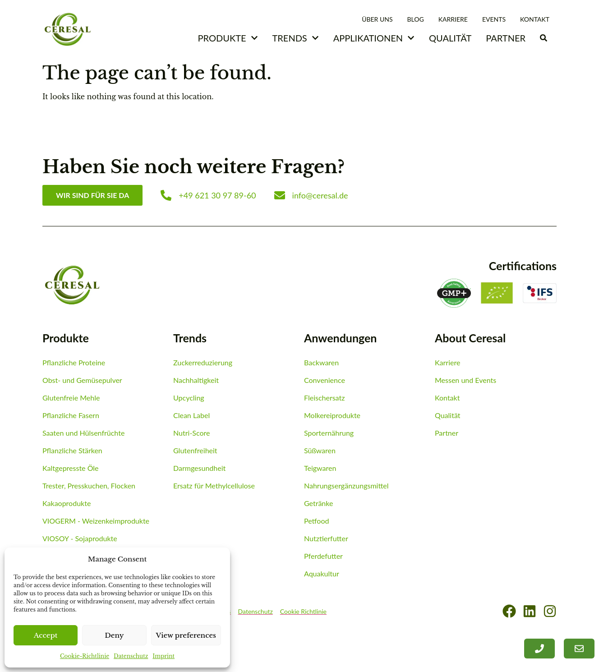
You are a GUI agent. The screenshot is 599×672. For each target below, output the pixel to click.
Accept (46, 635)
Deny (114, 635)
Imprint (163, 656)
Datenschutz (131, 656)
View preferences (186, 635)
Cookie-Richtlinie (84, 656)
